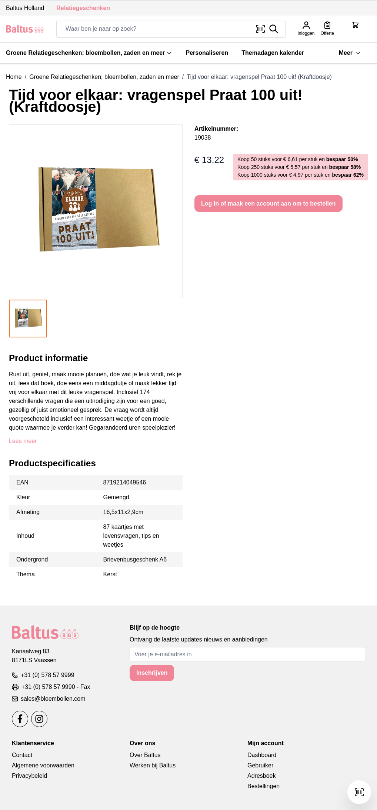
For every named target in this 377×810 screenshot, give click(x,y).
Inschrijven (151, 673)
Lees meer (23, 441)
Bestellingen (263, 786)
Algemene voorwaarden (43, 765)
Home (14, 77)
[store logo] (25, 29)
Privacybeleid (29, 776)
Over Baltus (145, 755)
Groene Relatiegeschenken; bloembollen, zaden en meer (89, 53)
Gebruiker (260, 765)
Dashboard (261, 755)
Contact (22, 755)
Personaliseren (207, 53)
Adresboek (261, 776)
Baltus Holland (25, 8)
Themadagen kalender (272, 53)
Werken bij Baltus (153, 765)
